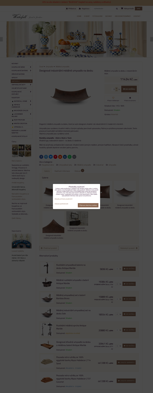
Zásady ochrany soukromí (63, 199)
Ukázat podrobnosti (61, 204)
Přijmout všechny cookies (88, 205)
